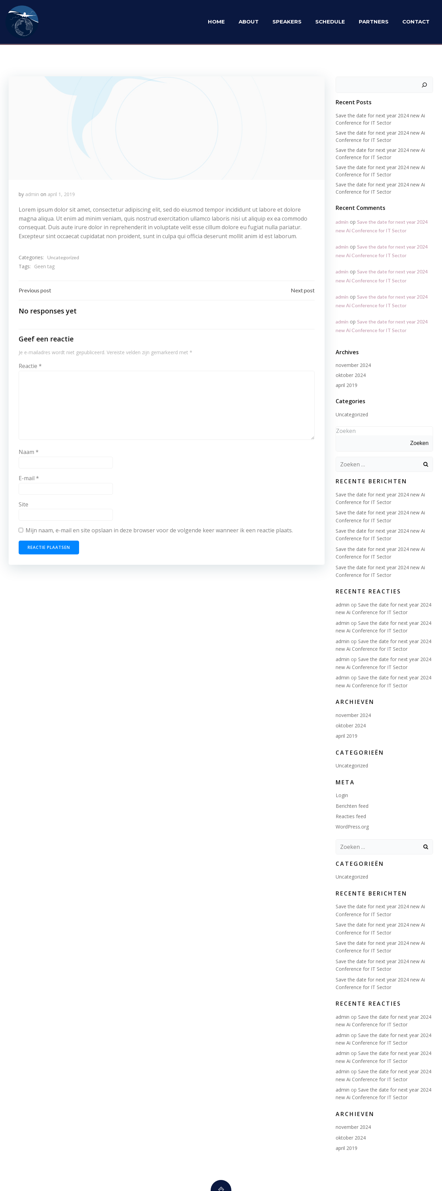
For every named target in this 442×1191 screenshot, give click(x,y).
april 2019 (346, 384)
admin (32, 194)
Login (341, 794)
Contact (416, 22)
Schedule (330, 22)
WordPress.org (351, 826)
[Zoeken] (425, 84)
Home (216, 22)
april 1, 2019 (61, 194)
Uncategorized (63, 258)
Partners (374, 22)
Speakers (287, 22)
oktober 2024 (350, 374)
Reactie (30, 367)
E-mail (29, 479)
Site (23, 505)
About (249, 22)
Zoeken (345, 430)
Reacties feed (350, 815)
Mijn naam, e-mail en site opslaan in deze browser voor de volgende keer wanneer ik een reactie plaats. (159, 531)
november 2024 (353, 364)
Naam (29, 453)
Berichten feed (351, 805)
